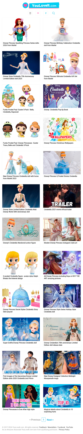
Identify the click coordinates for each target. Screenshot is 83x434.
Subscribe (38, 13)
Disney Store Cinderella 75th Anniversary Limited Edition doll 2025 (18, 77)
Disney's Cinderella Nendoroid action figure (19, 243)
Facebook (45, 13)
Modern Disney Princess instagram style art (60, 243)
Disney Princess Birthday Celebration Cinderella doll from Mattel (62, 44)
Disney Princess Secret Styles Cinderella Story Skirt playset (20, 310)
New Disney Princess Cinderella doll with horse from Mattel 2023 (20, 177)
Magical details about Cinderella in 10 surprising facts (58, 410)
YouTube (69, 427)
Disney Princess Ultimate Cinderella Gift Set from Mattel (60, 77)
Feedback (43, 427)
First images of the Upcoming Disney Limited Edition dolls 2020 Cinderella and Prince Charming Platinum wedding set (20, 377)
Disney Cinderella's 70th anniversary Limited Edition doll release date (60, 344)
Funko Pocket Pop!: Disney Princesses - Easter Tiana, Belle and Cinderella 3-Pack (20, 144)
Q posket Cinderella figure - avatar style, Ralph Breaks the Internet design (20, 277)
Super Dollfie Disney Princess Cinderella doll (20, 343)
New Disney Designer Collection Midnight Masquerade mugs (59, 377)
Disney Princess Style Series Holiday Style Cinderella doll (60, 310)
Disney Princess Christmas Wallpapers (58, 143)
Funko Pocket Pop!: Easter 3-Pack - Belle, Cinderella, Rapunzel (18, 111)
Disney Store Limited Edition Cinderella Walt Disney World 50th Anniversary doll (19, 210)
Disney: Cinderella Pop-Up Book (56, 110)
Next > (50, 419)
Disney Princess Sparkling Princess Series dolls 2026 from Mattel (21, 44)
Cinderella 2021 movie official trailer (58, 209)
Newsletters (52, 427)
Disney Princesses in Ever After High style (18, 409)
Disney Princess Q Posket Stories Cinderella (60, 176)
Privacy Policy (64, 429)
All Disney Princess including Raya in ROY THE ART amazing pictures (62, 277)
